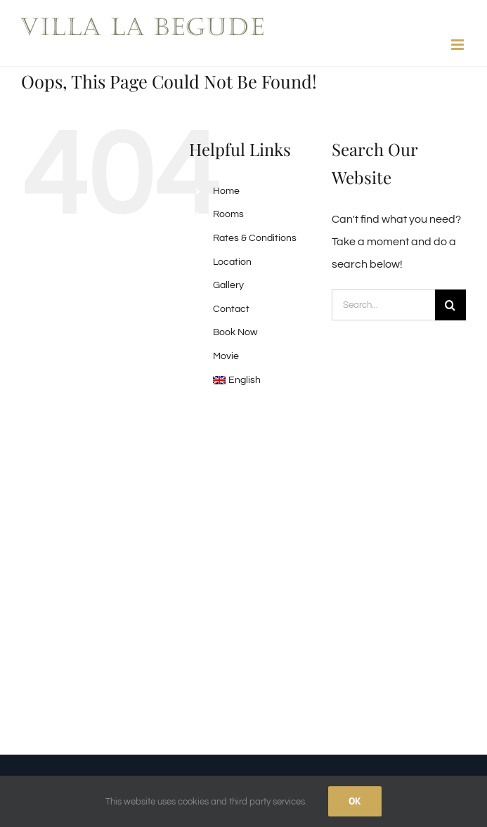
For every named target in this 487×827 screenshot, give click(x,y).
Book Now (235, 332)
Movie (226, 356)
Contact (231, 309)
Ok (355, 801)
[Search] (450, 304)
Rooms (228, 214)
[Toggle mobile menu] (458, 44)
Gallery (228, 285)
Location (232, 262)
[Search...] (383, 304)
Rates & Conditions (255, 238)
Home (226, 191)
